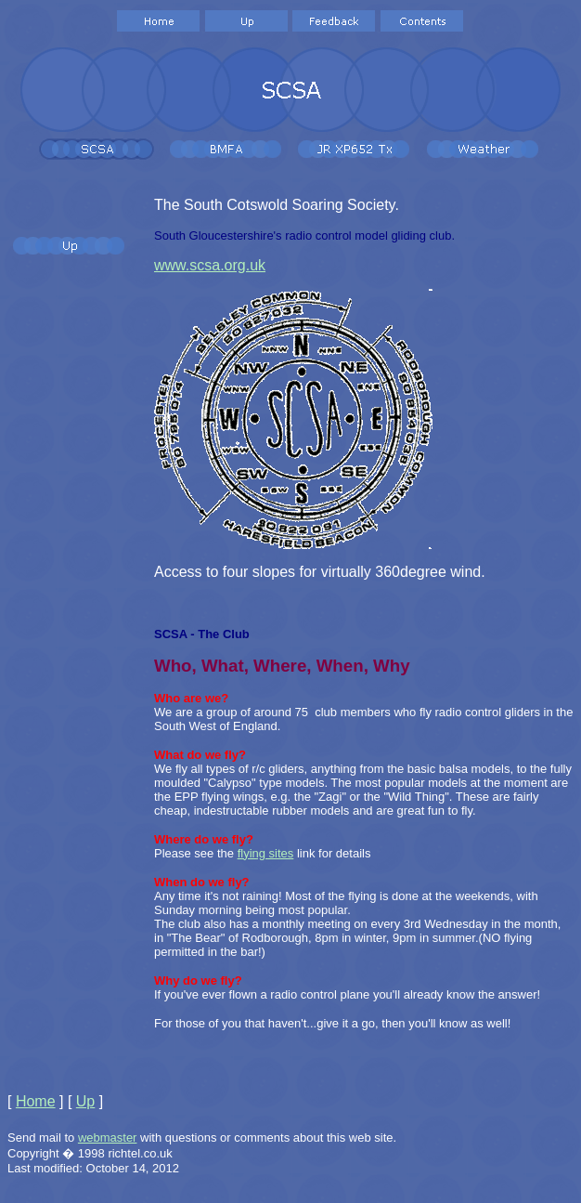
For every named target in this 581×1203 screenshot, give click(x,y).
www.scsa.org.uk (209, 265)
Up (85, 1101)
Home (36, 1101)
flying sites (266, 853)
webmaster (107, 1137)
